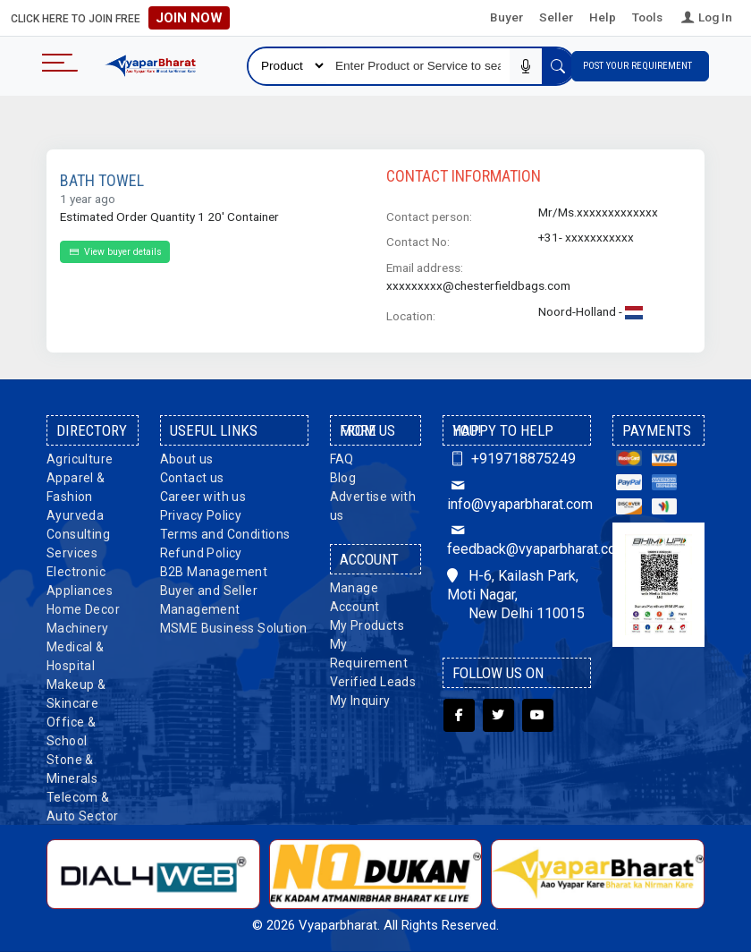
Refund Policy (201, 553)
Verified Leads (373, 682)
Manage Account (355, 597)
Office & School (71, 731)
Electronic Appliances (79, 581)
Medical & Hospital (75, 656)
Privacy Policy (201, 515)
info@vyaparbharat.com (516, 495)
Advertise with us (373, 506)
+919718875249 (511, 458)
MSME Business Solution (234, 628)
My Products (367, 625)
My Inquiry (360, 700)
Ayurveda (75, 515)
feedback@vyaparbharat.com (516, 539)
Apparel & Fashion (75, 487)
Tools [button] (647, 17)
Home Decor (83, 609)
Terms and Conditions (225, 534)
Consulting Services (78, 543)
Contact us (192, 478)
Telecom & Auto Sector (82, 806)
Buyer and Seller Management (208, 599)
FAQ (342, 459)
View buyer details (115, 252)
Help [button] (602, 17)
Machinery (77, 628)
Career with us (203, 496)
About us (187, 459)
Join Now (189, 18)
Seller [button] (556, 17)
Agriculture (79, 459)
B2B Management (214, 572)
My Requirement (369, 653)
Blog (343, 478)
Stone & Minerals (71, 769)
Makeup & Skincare (75, 693)
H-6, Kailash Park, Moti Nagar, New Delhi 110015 (516, 594)
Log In (705, 17)
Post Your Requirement (640, 66)
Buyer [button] (506, 17)
